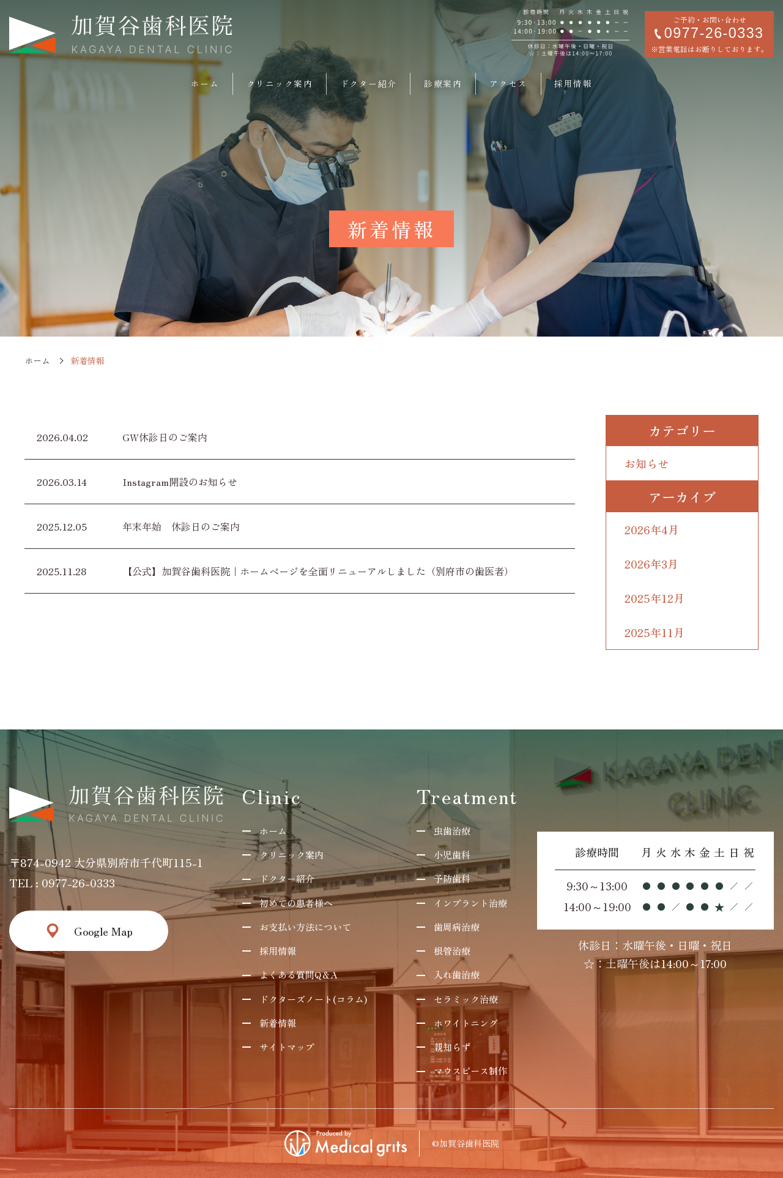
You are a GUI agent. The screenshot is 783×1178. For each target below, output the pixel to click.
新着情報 (277, 1022)
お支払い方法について (305, 926)
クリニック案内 (291, 854)
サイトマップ (286, 1046)
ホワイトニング (466, 1022)
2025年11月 (655, 632)
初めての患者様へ (296, 903)
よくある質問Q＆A (298, 974)
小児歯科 (452, 854)
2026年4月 (652, 529)
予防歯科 (452, 878)
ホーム (37, 360)
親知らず (452, 1046)
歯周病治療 (457, 926)
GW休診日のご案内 (164, 437)
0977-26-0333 (78, 882)
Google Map (103, 931)
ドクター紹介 (286, 878)
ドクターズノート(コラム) (313, 999)
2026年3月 (651, 564)
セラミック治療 (466, 999)
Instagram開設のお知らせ (179, 481)
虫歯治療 (452, 830)
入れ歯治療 (457, 974)
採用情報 (277, 950)
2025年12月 (655, 598)
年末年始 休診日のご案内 (181, 526)
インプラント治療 (470, 903)
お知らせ (647, 463)
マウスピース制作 (470, 1070)
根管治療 (452, 950)
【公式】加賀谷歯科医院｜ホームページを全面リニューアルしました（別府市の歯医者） (318, 571)
